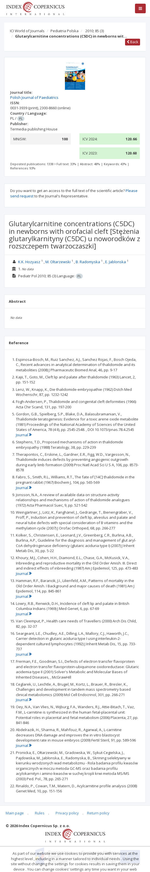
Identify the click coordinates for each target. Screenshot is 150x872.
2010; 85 (94, 30)
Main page (15, 813)
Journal (23, 434)
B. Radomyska (88, 261)
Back (132, 41)
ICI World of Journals (27, 30)
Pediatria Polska (64, 30)
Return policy (98, 813)
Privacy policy (67, 813)
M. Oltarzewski (58, 261)
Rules (40, 813)
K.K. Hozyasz (29, 261)
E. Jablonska (115, 261)
